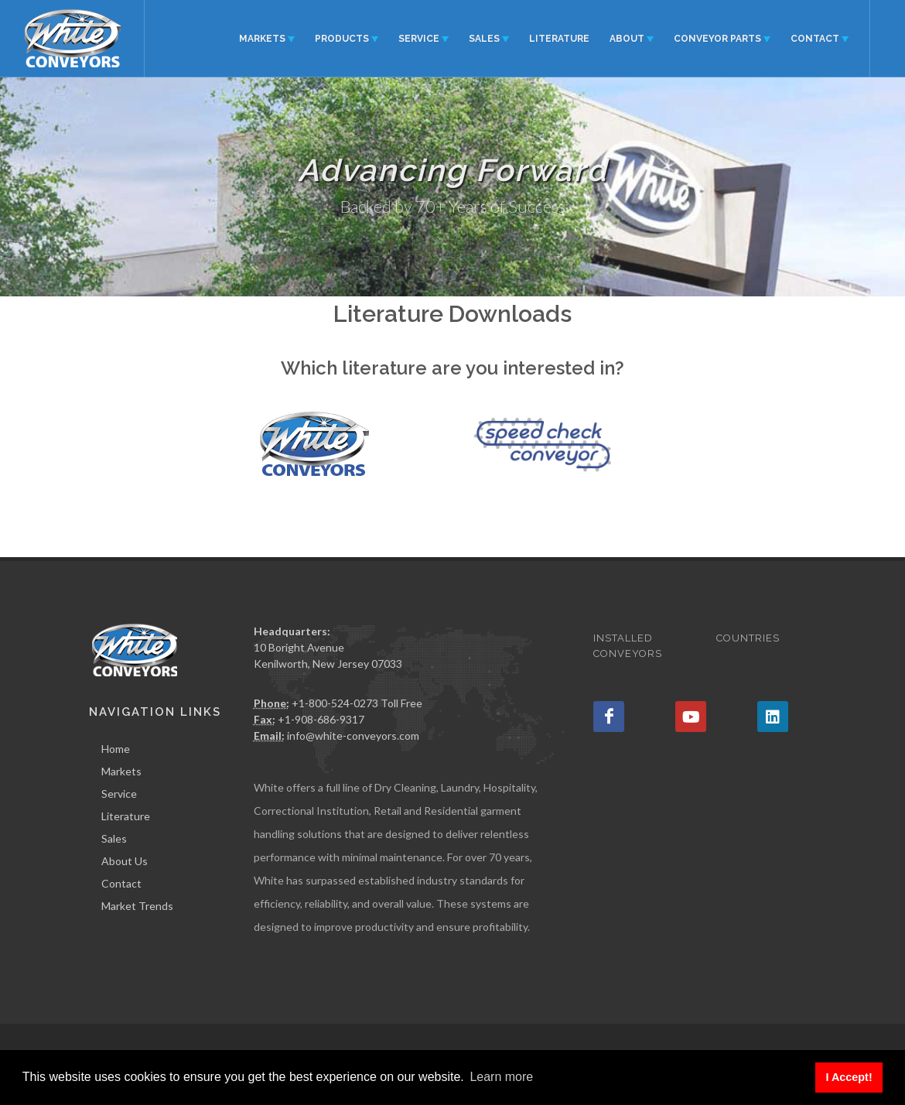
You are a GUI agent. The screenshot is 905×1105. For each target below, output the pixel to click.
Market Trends (137, 905)
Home (115, 748)
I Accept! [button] (848, 1077)
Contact (121, 883)
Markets (121, 771)
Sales (114, 838)
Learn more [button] (501, 1076)
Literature (125, 816)
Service (119, 793)
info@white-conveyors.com (353, 735)
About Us (124, 860)
